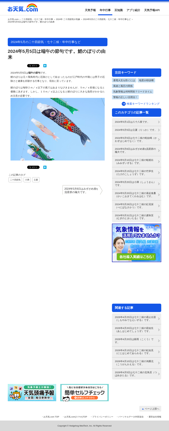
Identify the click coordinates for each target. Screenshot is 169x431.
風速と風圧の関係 (123, 86)
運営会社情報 (155, 417)
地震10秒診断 (146, 80)
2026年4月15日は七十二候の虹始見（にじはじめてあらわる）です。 (134, 352)
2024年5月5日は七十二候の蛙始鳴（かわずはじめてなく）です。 (136, 139)
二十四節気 (15, 180)
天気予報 (90, 10)
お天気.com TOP (51, 417)
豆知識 (118, 10)
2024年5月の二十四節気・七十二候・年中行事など (107, 19)
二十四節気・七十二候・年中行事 (37, 19)
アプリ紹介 (133, 10)
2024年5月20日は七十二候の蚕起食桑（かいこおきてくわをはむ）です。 (135, 195)
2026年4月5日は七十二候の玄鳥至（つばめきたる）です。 (136, 374)
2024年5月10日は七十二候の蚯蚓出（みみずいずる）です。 (134, 161)
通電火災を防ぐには (124, 80)
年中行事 (105, 10)
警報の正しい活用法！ (125, 97)
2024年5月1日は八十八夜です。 (132, 121)
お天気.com (23, 9)
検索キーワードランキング (143, 103)
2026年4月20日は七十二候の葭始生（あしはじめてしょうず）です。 (134, 329)
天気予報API (152, 10)
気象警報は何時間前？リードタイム (132, 91)
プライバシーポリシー (102, 417)
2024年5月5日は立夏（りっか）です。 (136, 129)
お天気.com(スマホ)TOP (75, 417)
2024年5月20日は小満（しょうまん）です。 (135, 183)
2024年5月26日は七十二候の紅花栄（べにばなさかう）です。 (134, 206)
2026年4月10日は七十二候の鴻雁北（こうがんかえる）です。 (134, 363)
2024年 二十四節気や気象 (68, 19)
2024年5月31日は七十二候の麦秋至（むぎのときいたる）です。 (134, 217)
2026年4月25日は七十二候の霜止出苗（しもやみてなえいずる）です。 (135, 319)
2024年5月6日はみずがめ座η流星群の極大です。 (135, 150)
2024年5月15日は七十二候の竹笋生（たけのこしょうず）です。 (134, 172)
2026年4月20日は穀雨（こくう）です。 (134, 341)
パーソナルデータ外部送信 (130, 417)
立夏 (36, 180)
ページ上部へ (152, 408)
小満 (27, 180)
